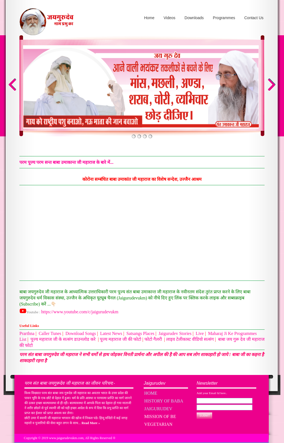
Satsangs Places (140, 333)
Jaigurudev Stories (175, 333)
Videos (170, 18)
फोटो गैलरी (153, 339)
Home (149, 18)
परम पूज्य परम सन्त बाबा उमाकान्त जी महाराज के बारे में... (66, 162)
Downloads (194, 18)
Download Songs (80, 333)
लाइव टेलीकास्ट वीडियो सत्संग (190, 339)
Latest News (111, 333)
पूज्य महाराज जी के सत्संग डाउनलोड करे (64, 339)
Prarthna (26, 333)
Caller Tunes (50, 333)
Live (200, 333)
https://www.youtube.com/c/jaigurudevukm (79, 311)
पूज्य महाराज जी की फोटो (120, 339)
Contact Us (253, 18)
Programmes (224, 18)
